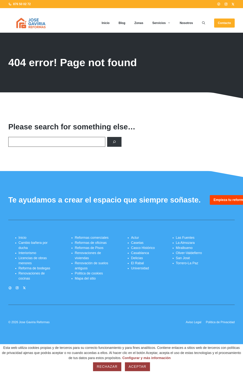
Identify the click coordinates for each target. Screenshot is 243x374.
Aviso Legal (193, 322)
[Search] (114, 142)
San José (183, 258)
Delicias (137, 258)
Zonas (138, 23)
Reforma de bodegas (34, 268)
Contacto (224, 23)
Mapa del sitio (85, 278)
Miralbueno (184, 248)
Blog (122, 23)
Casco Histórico (143, 248)
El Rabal (137, 263)
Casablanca (140, 253)
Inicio (106, 23)
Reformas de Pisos (89, 248)
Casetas (137, 243)
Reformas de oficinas (91, 243)
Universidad (140, 268)
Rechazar (107, 367)
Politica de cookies (89, 273)
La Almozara (185, 243)
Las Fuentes (185, 238)
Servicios (163, 23)
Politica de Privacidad (220, 322)
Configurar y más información (146, 358)
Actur (135, 238)
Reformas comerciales (91, 238)
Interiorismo (27, 253)
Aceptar (137, 367)
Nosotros (186, 23)
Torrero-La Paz (187, 263)
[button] (204, 23)
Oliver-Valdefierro (189, 253)
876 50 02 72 (22, 4)
